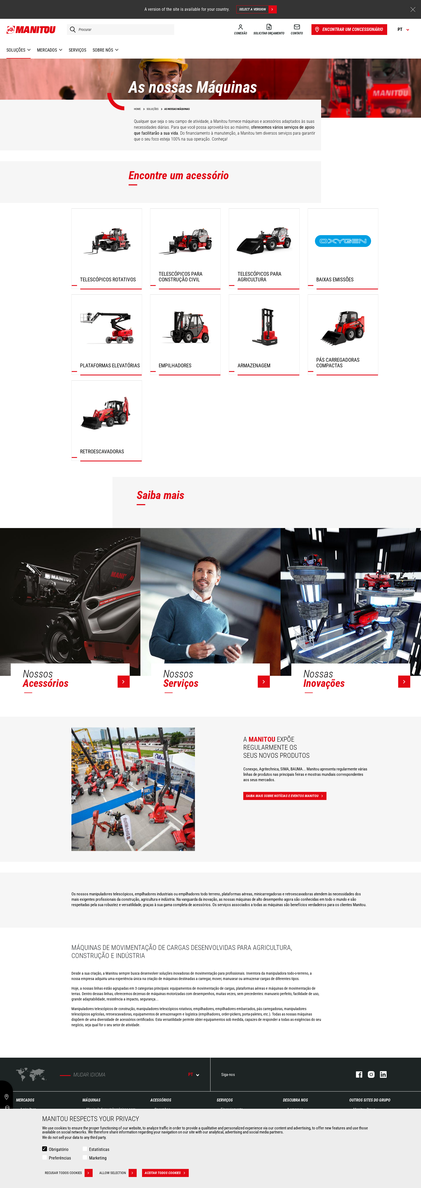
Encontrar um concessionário (348, 29)
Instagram (368, 1074)
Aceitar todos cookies (167, 1173)
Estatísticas (99, 1149)
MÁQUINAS (91, 1100)
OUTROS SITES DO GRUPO (369, 1100)
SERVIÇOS (225, 1100)
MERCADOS (25, 1100)
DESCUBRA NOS (295, 1100)
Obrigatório (58, 1149)
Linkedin (381, 1074)
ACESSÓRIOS (160, 1100)
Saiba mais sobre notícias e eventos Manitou (286, 796)
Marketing (98, 1158)
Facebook (356, 1074)
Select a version (258, 9)
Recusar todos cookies (69, 1173)
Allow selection (118, 1173)
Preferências (60, 1158)
